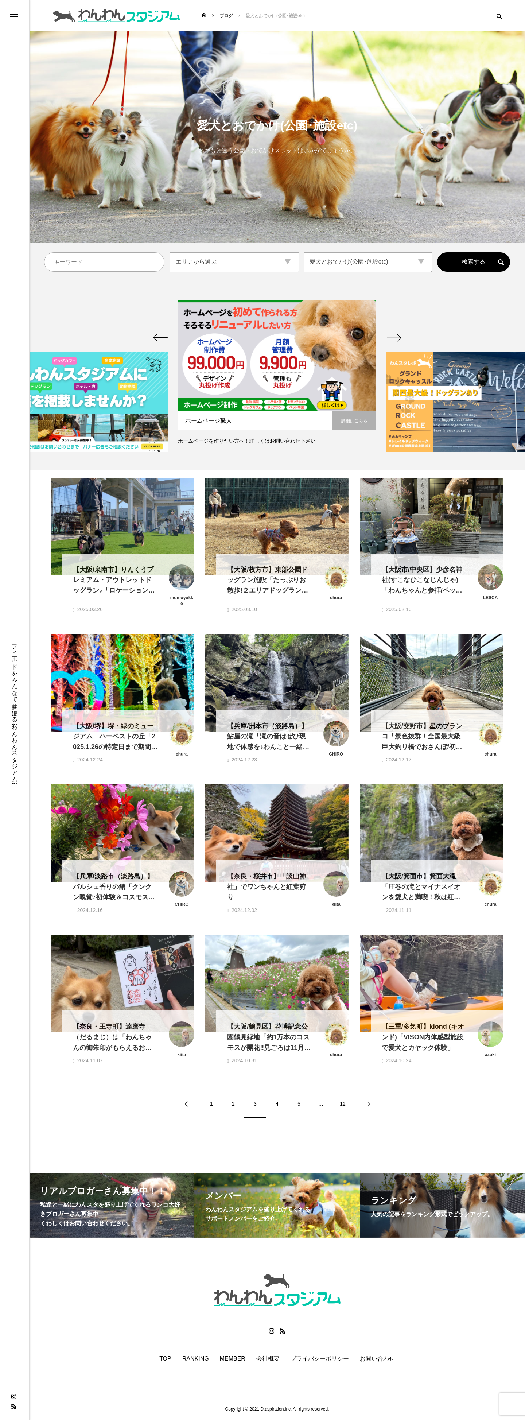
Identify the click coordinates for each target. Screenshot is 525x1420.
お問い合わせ (377, 1359)
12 (343, 1104)
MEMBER (232, 1359)
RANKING (195, 1359)
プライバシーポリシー (320, 1359)
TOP (165, 1359)
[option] (277, 376)
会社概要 (268, 1359)
